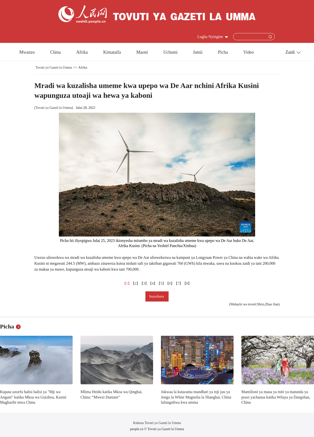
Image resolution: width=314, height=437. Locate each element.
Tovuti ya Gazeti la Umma (54, 67)
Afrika (82, 52)
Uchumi (170, 52)
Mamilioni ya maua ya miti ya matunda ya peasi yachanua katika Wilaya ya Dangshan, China (275, 397)
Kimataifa (112, 52)
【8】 (187, 283)
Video (248, 52)
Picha (223, 52)
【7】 (178, 283)
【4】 (152, 283)
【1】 (127, 283)
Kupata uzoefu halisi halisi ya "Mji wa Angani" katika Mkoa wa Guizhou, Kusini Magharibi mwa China (33, 397)
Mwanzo (27, 52)
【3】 (144, 283)
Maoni (142, 52)
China (55, 52)
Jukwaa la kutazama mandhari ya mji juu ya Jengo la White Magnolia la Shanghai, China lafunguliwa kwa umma (196, 397)
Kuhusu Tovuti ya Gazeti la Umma (157, 423)
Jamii (198, 52)
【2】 (135, 283)
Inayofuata (157, 296)
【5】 (161, 283)
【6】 (170, 283)
